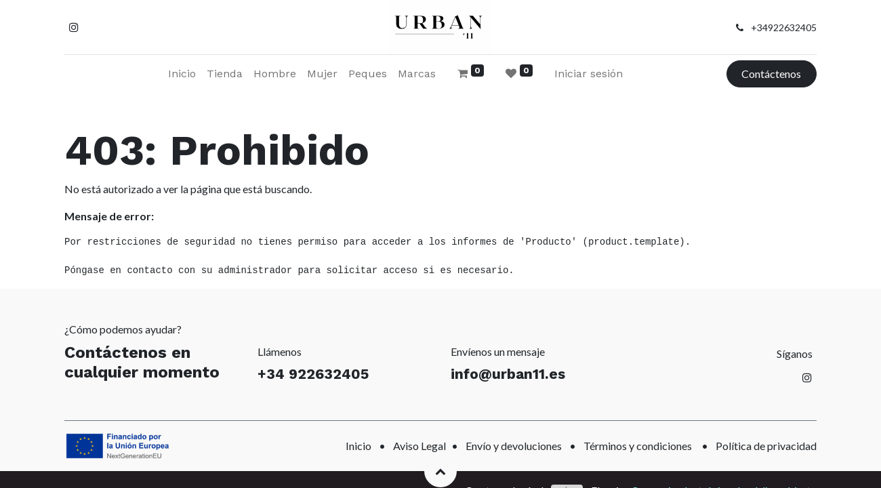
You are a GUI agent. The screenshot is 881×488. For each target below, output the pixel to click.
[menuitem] (182, 73)
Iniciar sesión (588, 73)
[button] (440, 471)
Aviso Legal (419, 445)
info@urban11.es (508, 373)
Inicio (358, 445)
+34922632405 (784, 27)
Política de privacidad (766, 445)
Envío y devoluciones (514, 445)
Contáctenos (771, 73)
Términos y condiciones (637, 445)
